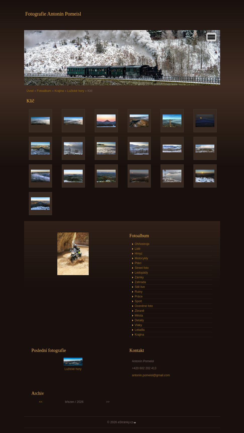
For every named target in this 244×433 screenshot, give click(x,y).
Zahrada (140, 282)
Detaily (139, 320)
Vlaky (138, 325)
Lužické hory (75, 91)
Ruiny (138, 291)
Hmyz (138, 253)
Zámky (139, 277)
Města (139, 315)
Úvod (30, 91)
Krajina (59, 91)
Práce (138, 296)
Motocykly (141, 258)
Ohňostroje (142, 244)
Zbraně (139, 311)
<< (40, 402)
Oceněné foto (144, 306)
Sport (138, 301)
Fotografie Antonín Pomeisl (53, 14)
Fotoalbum (44, 91)
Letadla (139, 330)
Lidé (137, 249)
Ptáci (138, 263)
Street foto (142, 268)
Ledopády (141, 272)
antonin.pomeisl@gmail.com (151, 375)
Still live (140, 287)
